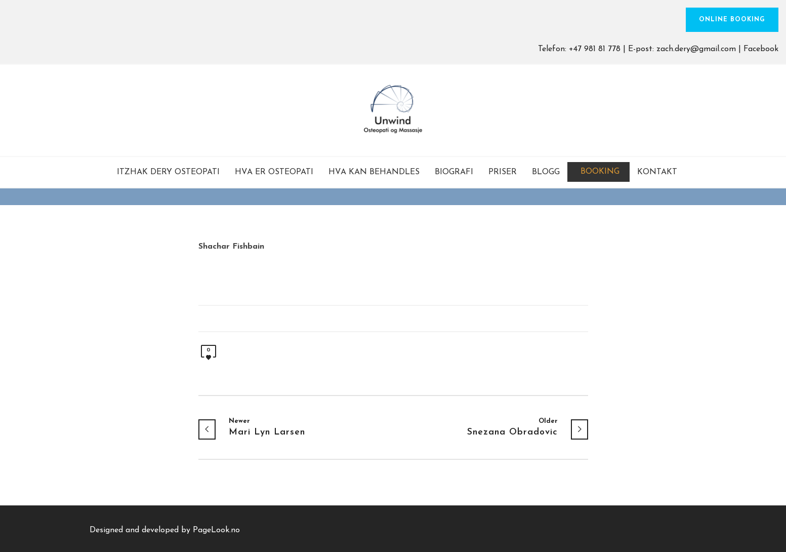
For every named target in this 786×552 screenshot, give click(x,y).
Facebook (760, 49)
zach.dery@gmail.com (696, 49)
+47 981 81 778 (594, 49)
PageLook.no (216, 530)
